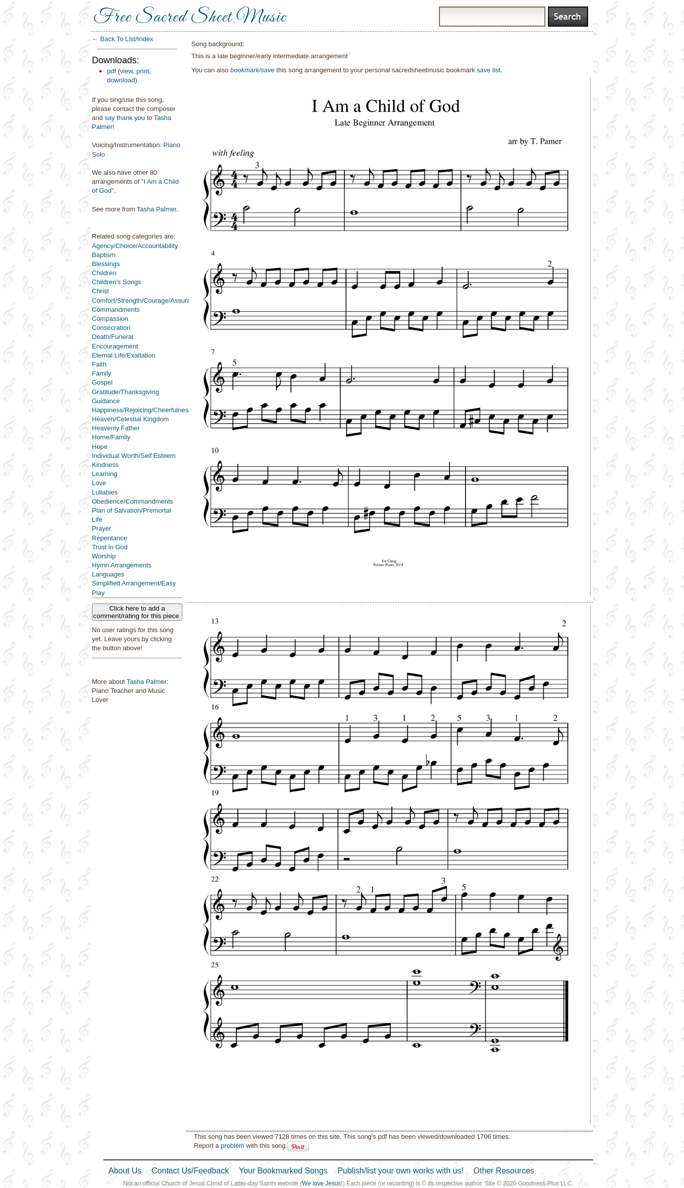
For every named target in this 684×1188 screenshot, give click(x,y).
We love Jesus (321, 1183)
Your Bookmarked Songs (283, 1170)
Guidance (106, 401)
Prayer (101, 528)
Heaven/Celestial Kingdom (130, 419)
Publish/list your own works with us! (400, 1170)
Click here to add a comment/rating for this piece (137, 612)
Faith (99, 364)
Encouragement (115, 346)
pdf (111, 71)
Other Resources (504, 1170)
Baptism (104, 255)
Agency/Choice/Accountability (135, 246)
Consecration (111, 327)
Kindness (105, 464)
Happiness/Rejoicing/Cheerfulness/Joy (148, 410)
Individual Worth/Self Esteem (134, 455)
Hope (99, 446)
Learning (105, 474)
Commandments (116, 309)
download (121, 80)
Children (104, 273)
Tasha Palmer (156, 209)
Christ (100, 291)
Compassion (110, 318)
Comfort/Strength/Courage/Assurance (146, 300)
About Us (125, 1170)
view (126, 71)
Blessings (106, 264)
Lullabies (105, 492)
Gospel (102, 382)
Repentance (109, 538)
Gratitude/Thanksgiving (125, 392)
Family (101, 373)
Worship (104, 556)
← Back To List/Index (122, 39)
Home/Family (111, 437)
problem (232, 1145)
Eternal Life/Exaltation (123, 355)
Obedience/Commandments (132, 501)
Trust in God (110, 547)
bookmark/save (253, 70)
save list (488, 70)
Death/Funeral (112, 336)
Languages (108, 574)
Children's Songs (116, 282)
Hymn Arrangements (122, 565)
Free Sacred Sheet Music (189, 17)
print (143, 71)
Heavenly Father (116, 428)
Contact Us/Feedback (190, 1170)
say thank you (124, 118)
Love (99, 483)
